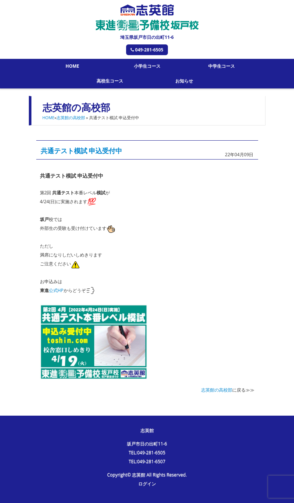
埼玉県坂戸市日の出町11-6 (146, 37)
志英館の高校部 (71, 117)
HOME (72, 66)
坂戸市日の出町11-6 (147, 443)
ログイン (147, 483)
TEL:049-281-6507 (147, 461)
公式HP (56, 290)
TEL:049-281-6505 (147, 452)
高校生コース (110, 81)
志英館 (147, 430)
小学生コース (147, 66)
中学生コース (221, 66)
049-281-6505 (147, 50)
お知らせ (184, 81)
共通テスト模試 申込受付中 (81, 150)
